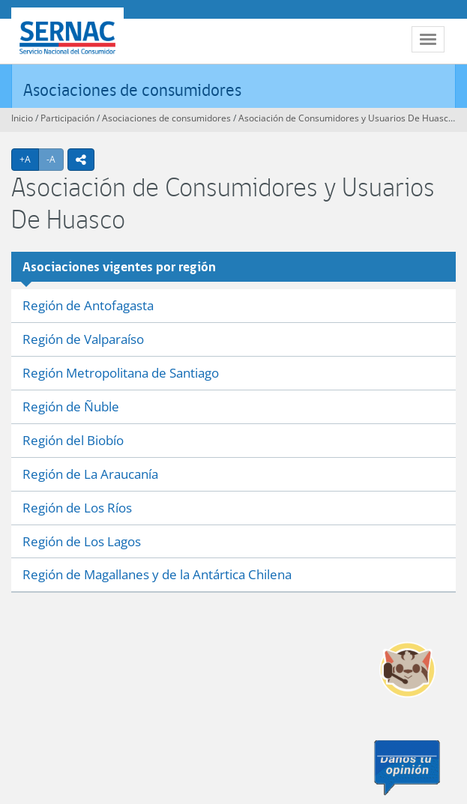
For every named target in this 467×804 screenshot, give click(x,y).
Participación (67, 118)
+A (29, 159)
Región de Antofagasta (88, 305)
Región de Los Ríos (77, 507)
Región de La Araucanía (90, 474)
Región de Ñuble (70, 406)
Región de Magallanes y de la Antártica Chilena (157, 574)
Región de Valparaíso (83, 339)
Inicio (22, 118)
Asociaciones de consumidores (132, 89)
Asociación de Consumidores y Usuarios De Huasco (346, 118)
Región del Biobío (73, 440)
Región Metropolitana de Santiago (120, 372)
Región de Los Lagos (81, 541)
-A (55, 159)
